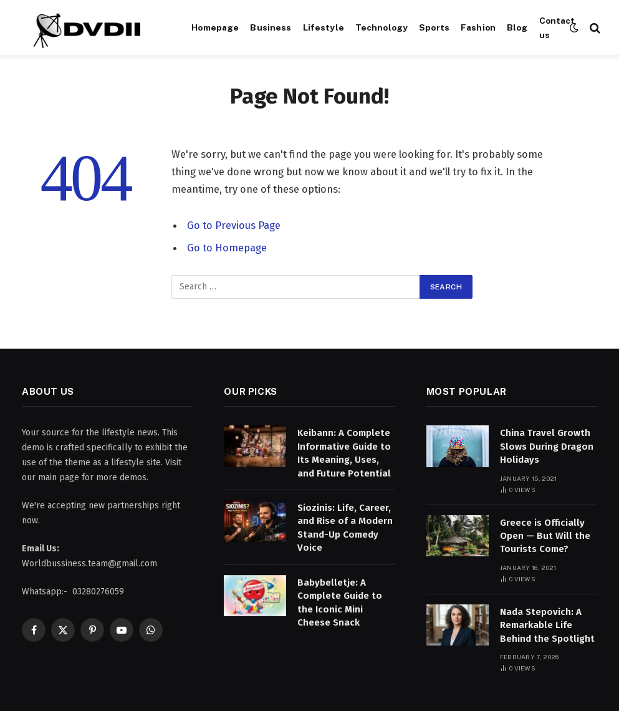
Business (270, 27)
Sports (434, 27)
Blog (517, 27)
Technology (381, 27)
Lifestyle (323, 27)
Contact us (557, 27)
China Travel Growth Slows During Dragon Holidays (546, 446)
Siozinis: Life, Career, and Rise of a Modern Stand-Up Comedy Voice (345, 527)
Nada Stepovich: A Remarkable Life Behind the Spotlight (547, 625)
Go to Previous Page (234, 225)
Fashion (478, 27)
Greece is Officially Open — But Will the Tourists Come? (545, 536)
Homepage (215, 27)
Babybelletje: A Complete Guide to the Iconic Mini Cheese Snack (339, 602)
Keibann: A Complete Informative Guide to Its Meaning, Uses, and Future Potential (344, 452)
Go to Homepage (227, 247)
